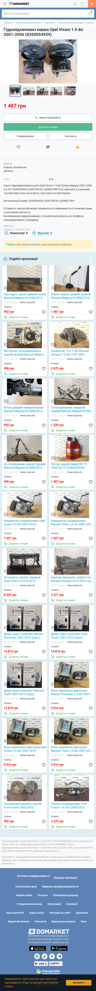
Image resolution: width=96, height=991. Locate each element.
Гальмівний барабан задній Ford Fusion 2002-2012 (22, 805)
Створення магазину (29, 904)
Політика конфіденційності (33, 875)
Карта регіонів (15, 912)
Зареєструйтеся (31, 244)
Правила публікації (65, 877)
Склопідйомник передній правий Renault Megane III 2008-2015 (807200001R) (72, 409)
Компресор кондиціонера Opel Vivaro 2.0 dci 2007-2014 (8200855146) (24, 522)
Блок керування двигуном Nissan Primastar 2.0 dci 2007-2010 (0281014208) (71, 692)
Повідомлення (25, 136)
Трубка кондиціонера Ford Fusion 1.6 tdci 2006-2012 (69, 805)
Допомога (82, 912)
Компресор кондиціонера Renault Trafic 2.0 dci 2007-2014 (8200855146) (72, 522)
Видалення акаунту (63, 921)
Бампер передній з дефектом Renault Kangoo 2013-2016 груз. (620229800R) (72, 579)
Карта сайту (36, 912)
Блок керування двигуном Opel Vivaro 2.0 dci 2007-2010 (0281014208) (25, 749)
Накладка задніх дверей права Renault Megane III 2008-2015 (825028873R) (25, 296)
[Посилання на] (37, 956)
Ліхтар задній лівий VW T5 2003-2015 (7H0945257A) (69, 465)
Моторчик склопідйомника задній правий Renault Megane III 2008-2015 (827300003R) (24, 352)
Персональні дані (26, 886)
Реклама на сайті (59, 912)
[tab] (16, 233)
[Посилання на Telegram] (59, 956)
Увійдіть (11, 244)
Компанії (71, 904)
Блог (84, 921)
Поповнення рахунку (65, 895)
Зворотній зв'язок (18, 921)
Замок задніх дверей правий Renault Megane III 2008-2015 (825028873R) (70, 296)
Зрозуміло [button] (79, 982)
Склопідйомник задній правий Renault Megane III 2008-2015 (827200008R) (24, 466)
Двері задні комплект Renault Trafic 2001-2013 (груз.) (24, 692)
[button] (15, 986)
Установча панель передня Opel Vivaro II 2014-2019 (22, 579)
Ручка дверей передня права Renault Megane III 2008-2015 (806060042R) (23, 409)
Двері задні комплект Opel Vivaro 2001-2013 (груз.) (69, 635)
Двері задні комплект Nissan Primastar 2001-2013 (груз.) (23, 635)
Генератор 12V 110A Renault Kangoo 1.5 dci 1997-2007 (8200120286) (70, 352)
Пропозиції (54, 904)
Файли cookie (24, 895)
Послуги (43, 895)
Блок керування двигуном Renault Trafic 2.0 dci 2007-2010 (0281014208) (72, 749)
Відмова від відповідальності (60, 886)
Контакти (70, 136)
